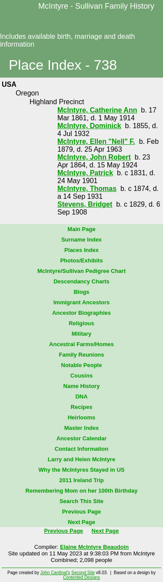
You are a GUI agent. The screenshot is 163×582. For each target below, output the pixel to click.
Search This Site (81, 501)
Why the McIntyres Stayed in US (82, 469)
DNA (81, 396)
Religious (81, 323)
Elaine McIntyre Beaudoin (94, 547)
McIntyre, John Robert (94, 157)
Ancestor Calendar (82, 438)
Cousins (81, 375)
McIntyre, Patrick (85, 173)
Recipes (82, 407)
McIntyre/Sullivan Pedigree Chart (81, 271)
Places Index (81, 250)
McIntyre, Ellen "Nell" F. (96, 141)
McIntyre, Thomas (86, 188)
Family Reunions (81, 354)
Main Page (81, 229)
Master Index (81, 428)
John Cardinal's (55, 572)
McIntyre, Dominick (89, 125)
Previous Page (81, 511)
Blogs (81, 292)
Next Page (81, 522)
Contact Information (82, 449)
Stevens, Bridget (84, 204)
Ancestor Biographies (81, 313)
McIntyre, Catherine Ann (97, 110)
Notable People (81, 365)
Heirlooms (82, 417)
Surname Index (81, 239)
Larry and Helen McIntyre (81, 459)
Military (82, 333)
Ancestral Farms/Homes (81, 344)
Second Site (83, 572)
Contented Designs (81, 577)
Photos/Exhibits (81, 260)
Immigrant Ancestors (81, 302)
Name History (81, 386)
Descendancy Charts (81, 281)
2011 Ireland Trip (81, 480)
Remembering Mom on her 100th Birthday (82, 490)
